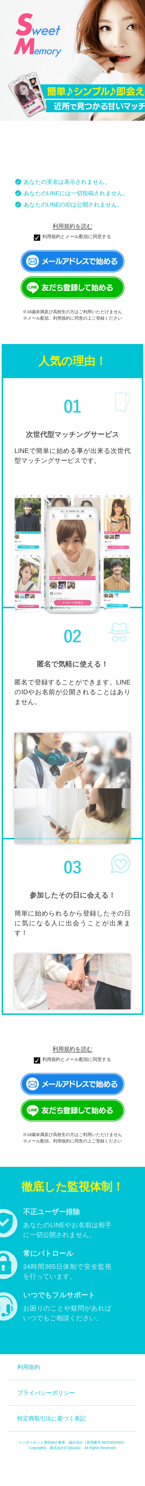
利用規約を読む (72, 226)
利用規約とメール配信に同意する (76, 236)
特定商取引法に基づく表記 (51, 1418)
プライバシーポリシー (46, 1393)
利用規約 (28, 1367)
